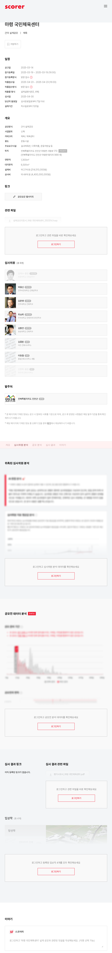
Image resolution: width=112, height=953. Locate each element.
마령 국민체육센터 (22, 24)
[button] (108, 6)
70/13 (28, 287)
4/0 (27, 342)
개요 (8, 445)
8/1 (32, 369)
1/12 (41, 399)
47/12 (28, 328)
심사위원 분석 (21, 445)
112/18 (33, 273)
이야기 (62, 445)
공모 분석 (37, 445)
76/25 (28, 315)
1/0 (27, 356)
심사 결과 (50, 445)
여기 (49, 423)
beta (32, 613)
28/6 (28, 301)
